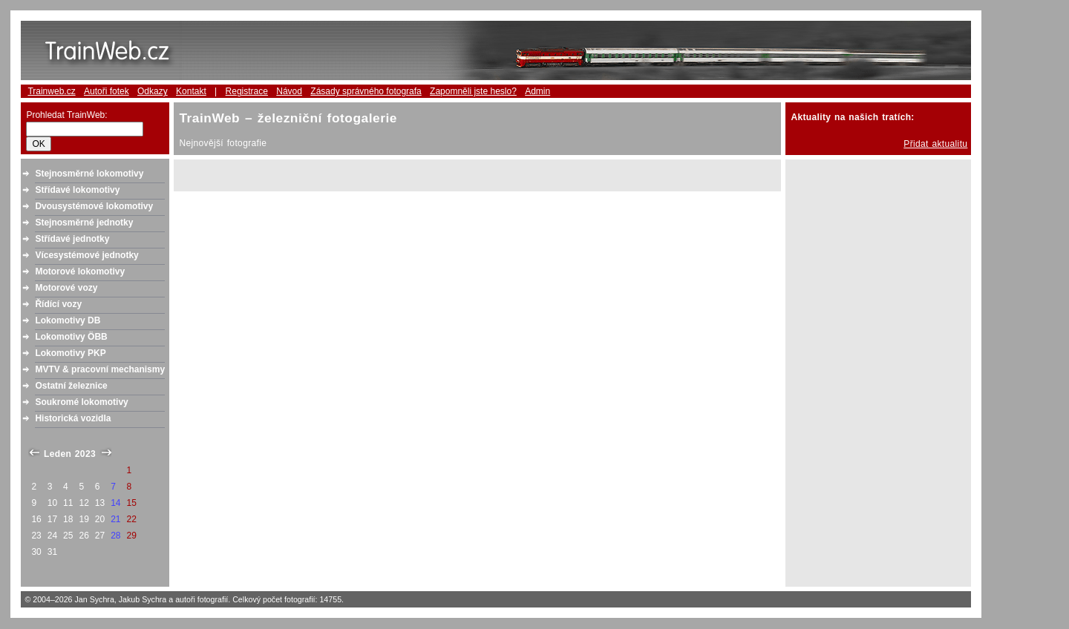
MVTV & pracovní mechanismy (100, 369)
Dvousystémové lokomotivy (94, 206)
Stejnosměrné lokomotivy (89, 173)
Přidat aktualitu (935, 144)
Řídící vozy (58, 304)
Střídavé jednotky (72, 239)
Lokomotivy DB (67, 320)
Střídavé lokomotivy (77, 190)
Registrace (247, 91)
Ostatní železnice (71, 386)
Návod (289, 91)
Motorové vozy (66, 288)
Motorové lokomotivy (80, 271)
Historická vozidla (73, 418)
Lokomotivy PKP (70, 353)
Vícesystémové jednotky (86, 255)
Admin (537, 91)
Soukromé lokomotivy (81, 402)
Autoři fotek (106, 91)
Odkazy (152, 91)
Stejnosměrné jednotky (84, 222)
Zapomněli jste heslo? (473, 91)
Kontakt (191, 91)
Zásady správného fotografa (365, 91)
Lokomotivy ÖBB (71, 337)
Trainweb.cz (51, 91)
